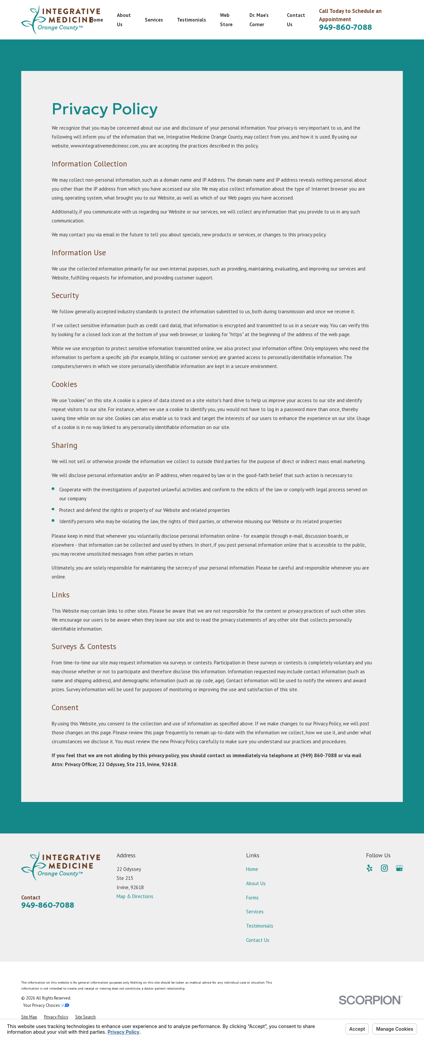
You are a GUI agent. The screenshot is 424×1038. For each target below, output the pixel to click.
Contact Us (257, 940)
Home (252, 869)
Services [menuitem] (154, 20)
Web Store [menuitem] (226, 19)
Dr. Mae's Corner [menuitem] (259, 19)
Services (255, 911)
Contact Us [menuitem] (296, 19)
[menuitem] (29, 1017)
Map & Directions (135, 896)
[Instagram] (384, 868)
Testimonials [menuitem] (191, 20)
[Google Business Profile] (399, 868)
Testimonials (259, 926)
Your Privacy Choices (46, 1005)
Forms (252, 897)
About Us (256, 883)
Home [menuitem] (96, 20)
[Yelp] (369, 868)
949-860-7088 (345, 27)
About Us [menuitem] (124, 19)
